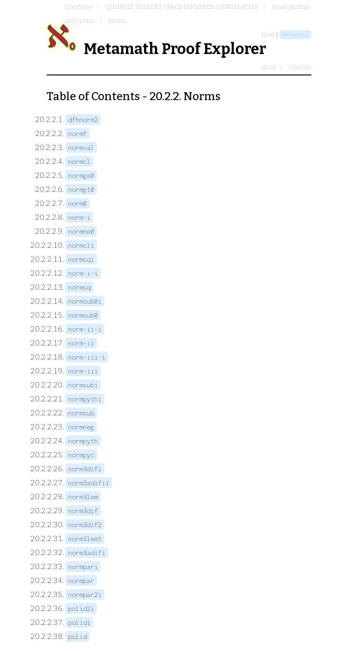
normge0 (81, 175)
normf (77, 133)
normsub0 (83, 315)
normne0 (81, 231)
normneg (81, 427)
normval (81, 147)
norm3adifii (88, 483)
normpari (83, 566)
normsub (81, 413)
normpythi (85, 399)
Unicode (300, 67)
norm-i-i (83, 273)
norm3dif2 (85, 525)
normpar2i (85, 594)
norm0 (77, 203)
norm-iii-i (86, 357)
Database (78, 6)
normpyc (81, 455)
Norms (117, 20)
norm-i (79, 217)
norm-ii (81, 343)
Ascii (268, 67)
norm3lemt (85, 538)
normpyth (83, 441)
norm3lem (83, 497)
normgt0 (81, 189)
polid (77, 636)
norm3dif (83, 511)
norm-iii (83, 371)
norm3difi (85, 469)
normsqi (81, 259)
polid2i (81, 608)
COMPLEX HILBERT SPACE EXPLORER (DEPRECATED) (181, 6)
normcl (79, 161)
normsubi (83, 385)
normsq (79, 287)
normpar (81, 580)
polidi (79, 622)
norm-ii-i (85, 329)
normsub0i (85, 301)
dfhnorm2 (295, 35)
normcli (81, 245)
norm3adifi (86, 552)
